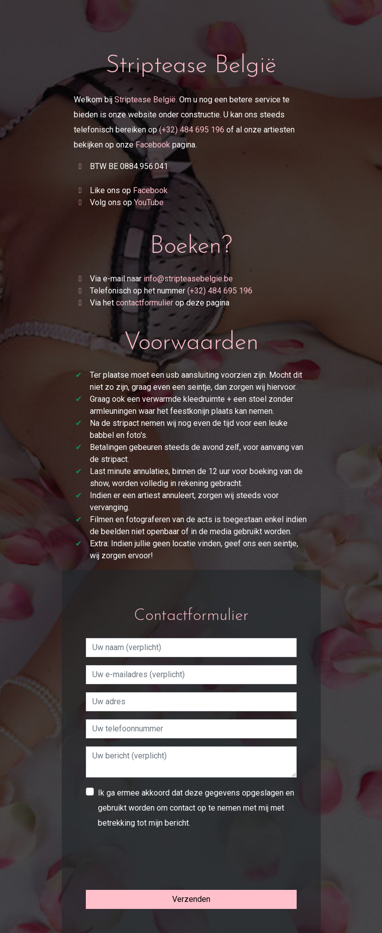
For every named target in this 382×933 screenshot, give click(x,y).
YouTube (149, 202)
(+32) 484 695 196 (191, 129)
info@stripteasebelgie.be (188, 278)
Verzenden (191, 899)
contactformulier (144, 302)
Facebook (153, 144)
